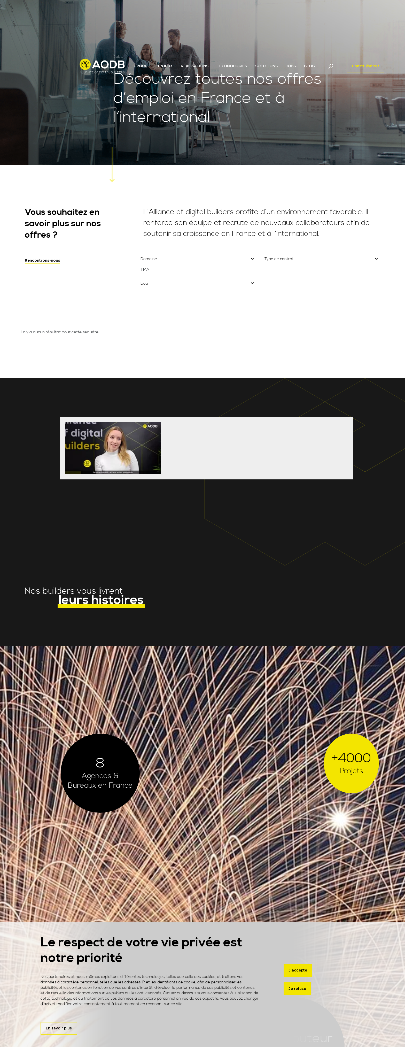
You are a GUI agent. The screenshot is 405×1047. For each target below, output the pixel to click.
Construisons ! (365, 66)
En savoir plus (59, 1028)
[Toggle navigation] (330, 66)
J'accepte (298, 970)
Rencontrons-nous (42, 260)
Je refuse (297, 989)
